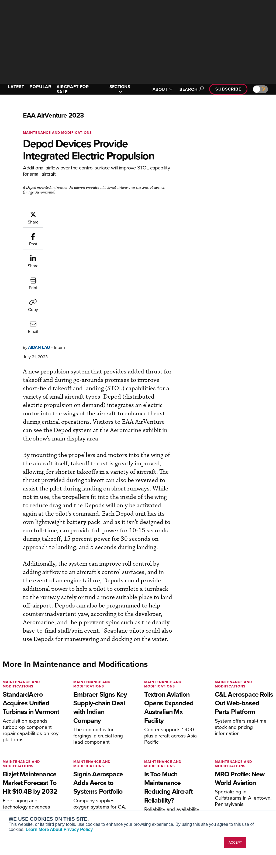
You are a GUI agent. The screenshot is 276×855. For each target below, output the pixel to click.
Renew (83, 782)
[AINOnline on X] (25, 742)
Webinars (154, 796)
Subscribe (228, 89)
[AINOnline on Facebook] (4, 742)
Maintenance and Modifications (57, 132)
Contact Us (226, 789)
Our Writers (226, 775)
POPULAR (40, 86)
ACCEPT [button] (235, 842)
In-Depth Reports (161, 782)
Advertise (227, 796)
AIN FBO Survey (24, 767)
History (222, 782)
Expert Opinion (159, 775)
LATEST (16, 86)
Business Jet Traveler (29, 794)
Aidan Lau (39, 238)
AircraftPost (20, 786)
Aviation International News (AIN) (31, 777)
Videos (152, 789)
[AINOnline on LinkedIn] (36, 742)
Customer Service (92, 775)
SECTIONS (119, 89)
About (221, 767)
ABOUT (162, 89)
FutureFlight (17, 801)
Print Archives (158, 767)
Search (191, 89)
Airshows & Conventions (167, 804)
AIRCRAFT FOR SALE (73, 89)
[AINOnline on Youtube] (15, 742)
